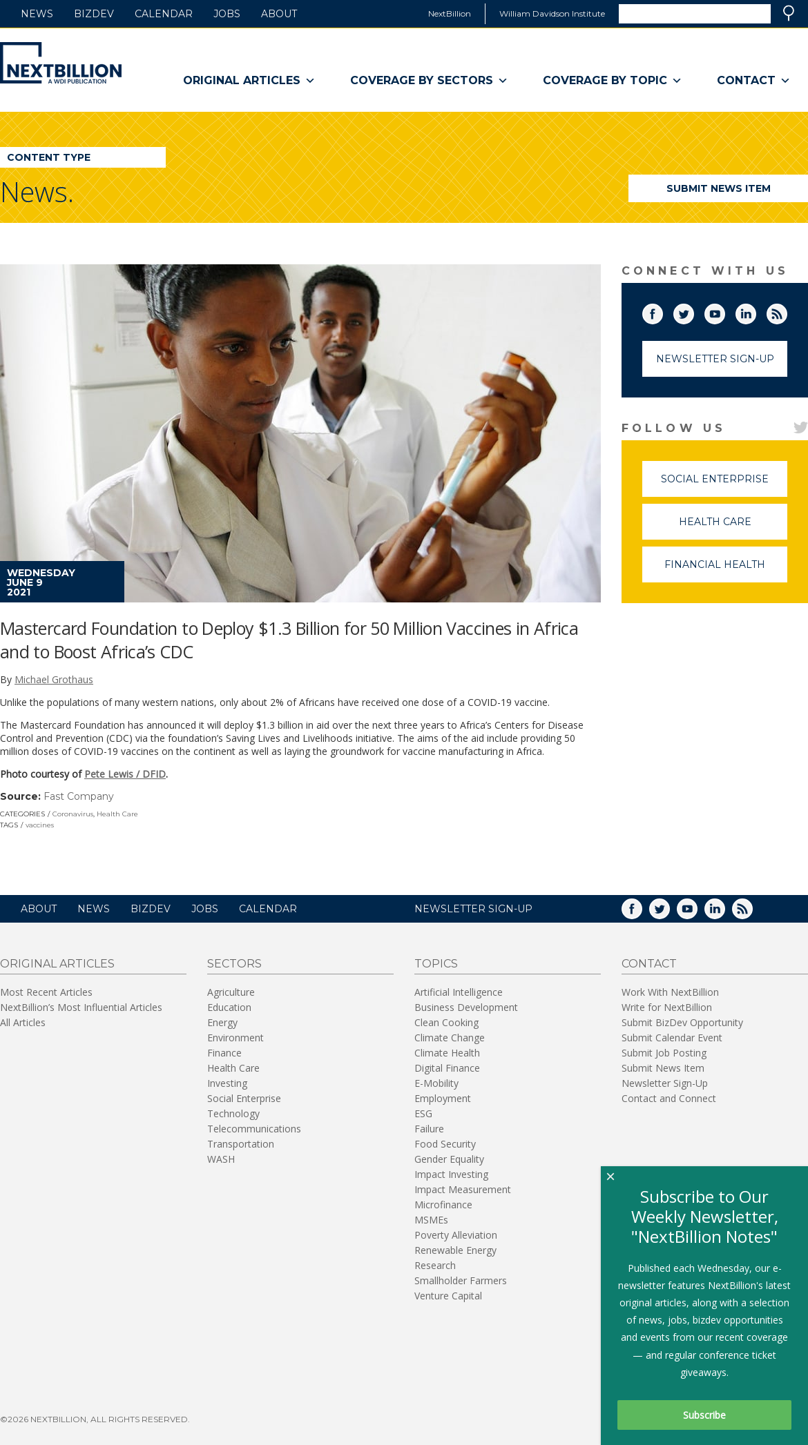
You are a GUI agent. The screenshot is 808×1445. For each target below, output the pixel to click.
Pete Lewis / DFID (125, 773)
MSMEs (431, 1219)
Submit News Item (718, 188)
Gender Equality (449, 1159)
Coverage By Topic (612, 80)
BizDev (94, 14)
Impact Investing (451, 1174)
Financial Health (725, 570)
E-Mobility (436, 1083)
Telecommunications (254, 1128)
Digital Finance (447, 1067)
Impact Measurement (462, 1189)
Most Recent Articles (46, 992)
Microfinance (443, 1204)
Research (435, 1265)
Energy (222, 1022)
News (37, 14)
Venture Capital (448, 1295)
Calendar (164, 14)
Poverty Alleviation (455, 1234)
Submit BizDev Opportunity (682, 1022)
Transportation (240, 1143)
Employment (442, 1098)
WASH (221, 1159)
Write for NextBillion (667, 1007)
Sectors (234, 963)
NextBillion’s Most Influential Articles (81, 1007)
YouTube (724, 311)
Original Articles (249, 80)
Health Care (117, 813)
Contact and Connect (669, 1098)
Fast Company (79, 796)
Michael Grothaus (54, 679)
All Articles (23, 1022)
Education (229, 1007)
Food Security (445, 1143)
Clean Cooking (446, 1022)
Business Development (466, 1007)
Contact (754, 80)
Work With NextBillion (670, 992)
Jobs (226, 14)
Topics (436, 963)
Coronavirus (72, 813)
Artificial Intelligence (458, 992)
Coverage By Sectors (429, 80)
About (279, 14)
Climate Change (449, 1037)
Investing (227, 1083)
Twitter (693, 311)
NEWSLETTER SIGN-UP (473, 909)
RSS (786, 311)
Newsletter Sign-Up (715, 359)
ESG (423, 1113)
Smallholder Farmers (460, 1280)
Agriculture (231, 992)
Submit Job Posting (664, 1052)
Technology (233, 1113)
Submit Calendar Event (672, 1037)
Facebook (662, 311)
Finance (224, 1052)
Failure (429, 1128)
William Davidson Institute (552, 13)
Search (788, 13)
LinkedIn (755, 311)
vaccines (40, 824)
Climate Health (447, 1052)
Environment (235, 1037)
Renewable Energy (455, 1250)
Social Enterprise (724, 485)
